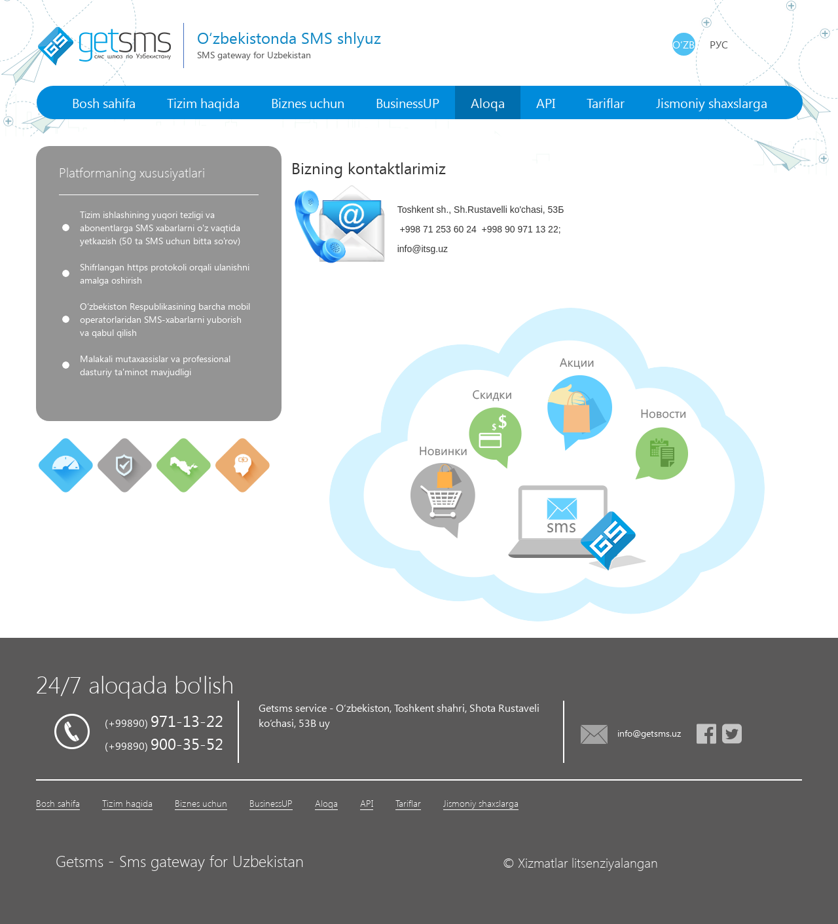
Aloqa (488, 102)
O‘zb (683, 44)
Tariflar (606, 102)
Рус (719, 44)
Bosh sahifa (104, 102)
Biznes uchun (307, 102)
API (545, 102)
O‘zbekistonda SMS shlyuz (289, 37)
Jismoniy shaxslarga (711, 102)
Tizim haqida (203, 102)
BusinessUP (407, 102)
